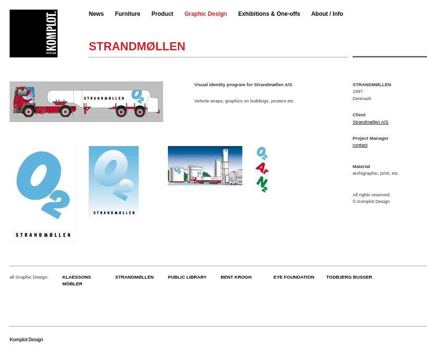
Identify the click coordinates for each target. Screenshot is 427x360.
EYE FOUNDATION (293, 277)
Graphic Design (205, 14)
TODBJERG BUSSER (349, 277)
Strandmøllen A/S (371, 121)
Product (162, 14)
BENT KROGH (236, 277)
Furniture (128, 14)
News (96, 14)
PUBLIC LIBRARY (187, 277)
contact (360, 144)
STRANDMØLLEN (134, 277)
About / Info (327, 14)
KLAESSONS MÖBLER (76, 280)
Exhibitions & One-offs (269, 14)
